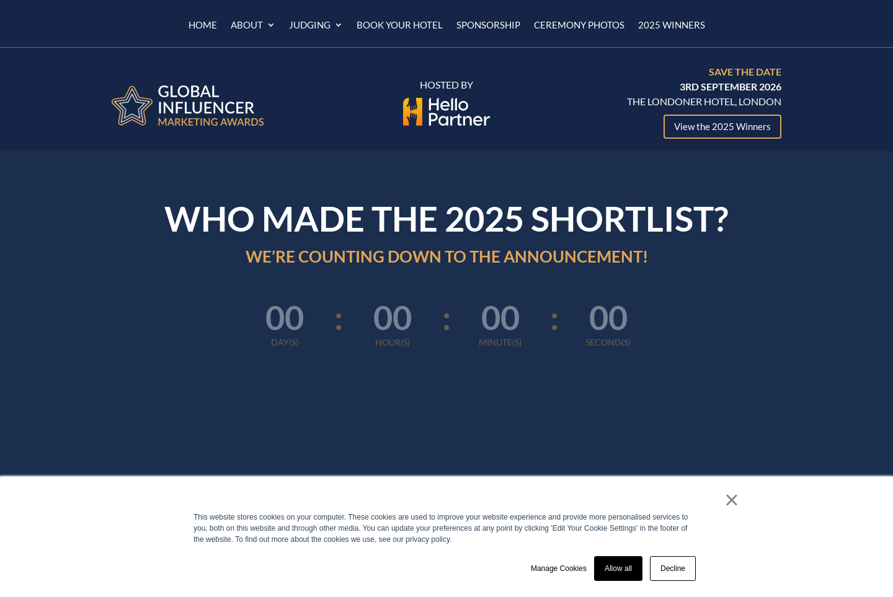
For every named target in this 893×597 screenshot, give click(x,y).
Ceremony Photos (579, 25)
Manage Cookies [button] (559, 568)
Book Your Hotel (400, 25)
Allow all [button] (618, 568)
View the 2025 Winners (722, 126)
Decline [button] (672, 568)
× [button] (731, 499)
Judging (310, 25)
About (247, 25)
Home (203, 25)
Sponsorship (488, 25)
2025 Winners (671, 25)
